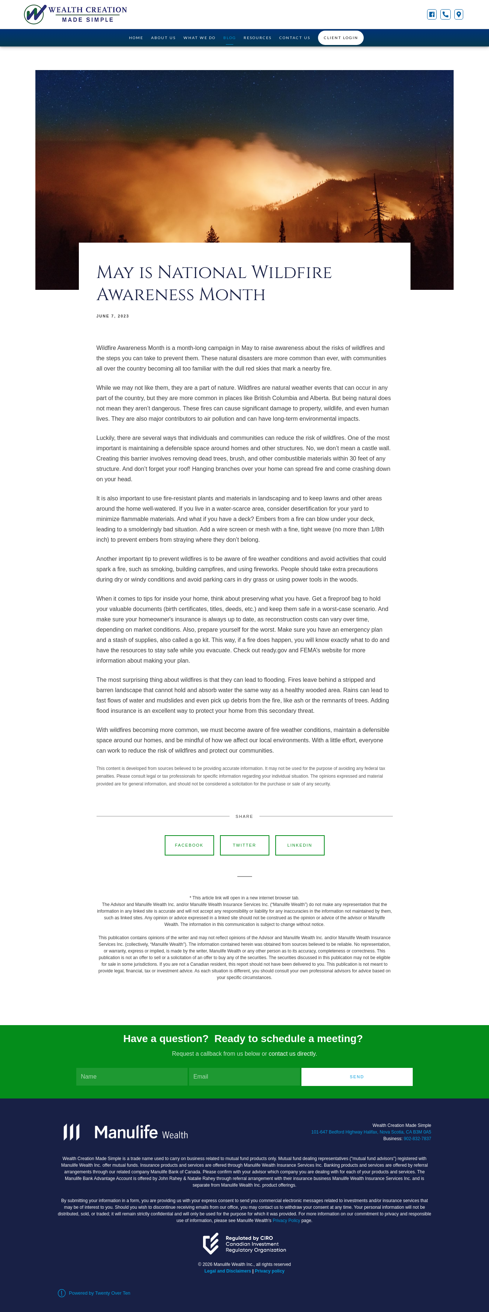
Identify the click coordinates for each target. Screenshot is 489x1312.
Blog (229, 37)
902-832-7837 (418, 1138)
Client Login (341, 37)
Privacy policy (270, 1271)
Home (136, 37)
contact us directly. (293, 1054)
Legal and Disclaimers (228, 1271)
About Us (163, 37)
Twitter (244, 845)
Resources (258, 37)
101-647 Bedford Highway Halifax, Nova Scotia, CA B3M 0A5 (371, 1132)
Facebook (189, 845)
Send (357, 1077)
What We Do (200, 37)
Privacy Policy (286, 1220)
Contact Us (294, 37)
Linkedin (299, 845)
